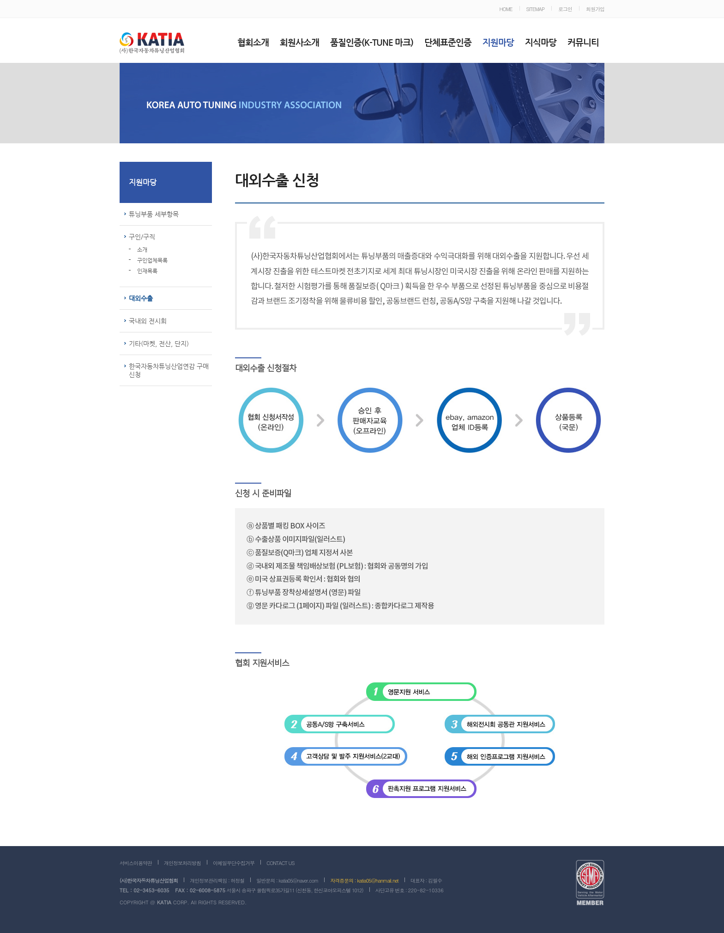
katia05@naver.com (298, 880)
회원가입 (595, 9)
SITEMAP (535, 9)
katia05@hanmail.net (377, 880)
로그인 (565, 9)
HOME (505, 9)
